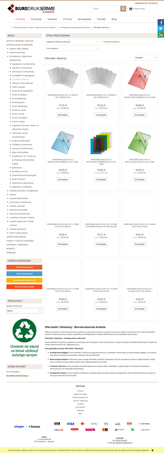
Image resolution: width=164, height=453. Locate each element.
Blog (80, 413)
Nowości (10, 248)
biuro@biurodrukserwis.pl (122, 442)
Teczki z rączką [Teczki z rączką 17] (18, 121)
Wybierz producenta (14, 306)
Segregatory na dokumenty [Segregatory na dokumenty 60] (23, 64)
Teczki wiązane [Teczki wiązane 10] (18, 102)
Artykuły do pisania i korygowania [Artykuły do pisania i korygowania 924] (24, 190)
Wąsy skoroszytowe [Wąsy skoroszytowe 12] (20, 152)
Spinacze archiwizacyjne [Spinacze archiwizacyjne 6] (22, 148)
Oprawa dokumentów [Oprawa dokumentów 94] (19, 198)
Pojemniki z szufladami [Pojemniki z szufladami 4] (22, 187)
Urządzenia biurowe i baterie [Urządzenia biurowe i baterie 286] (22, 217)
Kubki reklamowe (24, 274)
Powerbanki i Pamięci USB (24, 280)
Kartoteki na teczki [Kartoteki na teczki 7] (20, 171)
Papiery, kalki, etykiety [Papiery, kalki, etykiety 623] (19, 48)
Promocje (11, 252)
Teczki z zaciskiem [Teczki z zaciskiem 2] (19, 117)
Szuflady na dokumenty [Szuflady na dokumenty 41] (22, 144)
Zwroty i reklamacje (80, 401)
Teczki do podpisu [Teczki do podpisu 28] (19, 94)
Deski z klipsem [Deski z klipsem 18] (18, 179)
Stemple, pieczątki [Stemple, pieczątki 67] (17, 206)
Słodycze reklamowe (24, 287)
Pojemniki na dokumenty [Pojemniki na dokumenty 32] (22, 183)
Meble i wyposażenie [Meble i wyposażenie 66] (19, 233)
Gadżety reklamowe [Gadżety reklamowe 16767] (16, 237)
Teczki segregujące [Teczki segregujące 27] (20, 106)
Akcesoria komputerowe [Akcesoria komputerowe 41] (20, 213)
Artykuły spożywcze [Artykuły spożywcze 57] (18, 229)
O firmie (80, 391)
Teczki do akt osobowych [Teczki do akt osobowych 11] (22, 91)
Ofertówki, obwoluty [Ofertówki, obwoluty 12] (20, 79)
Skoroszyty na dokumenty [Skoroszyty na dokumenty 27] (23, 71)
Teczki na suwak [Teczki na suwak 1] (19, 110)
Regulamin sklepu (80, 394)
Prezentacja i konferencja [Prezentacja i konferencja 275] (20, 202)
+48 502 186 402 (121, 440)
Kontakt (80, 404)
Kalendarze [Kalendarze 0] (17, 167)
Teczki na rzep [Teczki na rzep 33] (18, 114)
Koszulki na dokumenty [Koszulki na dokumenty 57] (22, 68)
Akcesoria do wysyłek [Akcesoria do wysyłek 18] (18, 210)
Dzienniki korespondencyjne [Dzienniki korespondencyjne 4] (24, 175)
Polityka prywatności (80, 397)
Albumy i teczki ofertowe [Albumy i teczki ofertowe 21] (22, 83)
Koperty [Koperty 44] (13, 194)
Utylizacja (80, 410)
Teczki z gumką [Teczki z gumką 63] (18, 87)
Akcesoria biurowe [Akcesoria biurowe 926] (17, 52)
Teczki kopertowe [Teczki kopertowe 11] (19, 98)
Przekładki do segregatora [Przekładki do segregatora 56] (23, 75)
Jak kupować (80, 407)
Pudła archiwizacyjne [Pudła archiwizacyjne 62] (21, 140)
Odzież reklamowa (24, 267)
